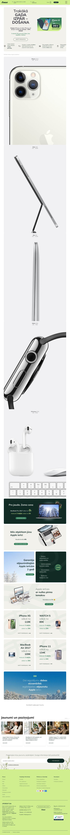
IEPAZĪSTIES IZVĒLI (21, 518)
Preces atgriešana (40, 779)
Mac (3, 783)
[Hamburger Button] (66, 2)
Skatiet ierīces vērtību (21, 543)
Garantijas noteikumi (41, 783)
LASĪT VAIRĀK (30, 574)
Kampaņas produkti (6, 792)
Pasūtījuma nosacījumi (41, 781)
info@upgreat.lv (27, 814)
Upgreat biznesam (23, 783)
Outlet (3, 794)
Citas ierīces (5, 787)
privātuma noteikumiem (13, 764)
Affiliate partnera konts (24, 785)
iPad (3, 781)
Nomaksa (56, 779)
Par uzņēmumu (22, 781)
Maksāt (55, 2)
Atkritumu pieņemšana (41, 785)
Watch (3, 785)
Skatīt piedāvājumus (24, 633)
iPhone (3, 779)
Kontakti (21, 779)
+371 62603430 (34, 2)
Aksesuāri (4, 790)
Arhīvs (67, 718)
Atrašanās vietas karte (43, 807)
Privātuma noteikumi (58, 781)
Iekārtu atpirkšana (6, 796)
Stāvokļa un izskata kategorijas (43, 787)
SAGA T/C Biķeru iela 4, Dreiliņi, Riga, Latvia (26, 806)
